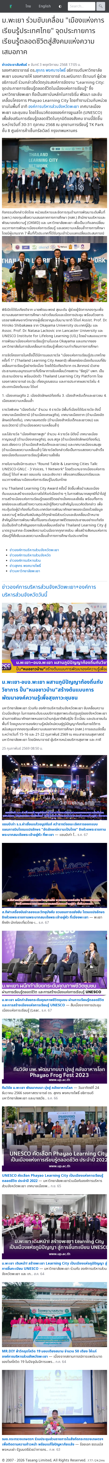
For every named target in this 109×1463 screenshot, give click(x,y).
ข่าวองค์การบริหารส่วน (25, 560)
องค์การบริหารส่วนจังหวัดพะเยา (53, 107)
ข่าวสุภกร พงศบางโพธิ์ (25, 565)
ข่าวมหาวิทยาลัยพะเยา (25, 571)
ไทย (28, 6)
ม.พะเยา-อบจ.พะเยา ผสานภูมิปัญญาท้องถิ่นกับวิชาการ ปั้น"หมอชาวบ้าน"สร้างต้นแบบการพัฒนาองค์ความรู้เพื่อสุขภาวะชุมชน (52, 690)
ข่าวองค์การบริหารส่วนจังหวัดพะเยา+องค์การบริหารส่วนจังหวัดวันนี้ (49, 591)
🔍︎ (101, 6)
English (45, 6)
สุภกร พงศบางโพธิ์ (51, 70)
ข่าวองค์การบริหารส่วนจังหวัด (30, 555)
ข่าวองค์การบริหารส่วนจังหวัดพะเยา (34, 550)
